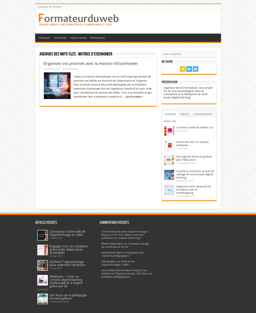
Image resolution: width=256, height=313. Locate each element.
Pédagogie (44, 37)
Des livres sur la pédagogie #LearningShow (68, 296)
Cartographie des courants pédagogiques (122, 254)
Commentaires (202, 114)
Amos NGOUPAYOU (113, 270)
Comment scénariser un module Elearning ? (122, 236)
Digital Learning (78, 37)
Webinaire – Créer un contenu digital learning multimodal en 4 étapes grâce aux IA (66, 281)
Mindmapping (97, 37)
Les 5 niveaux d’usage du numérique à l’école (125, 245)
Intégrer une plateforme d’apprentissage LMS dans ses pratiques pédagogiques (126, 273)
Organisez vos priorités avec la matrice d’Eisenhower (90, 63)
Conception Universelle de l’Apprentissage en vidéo (68, 233)
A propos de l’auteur (49, 6)
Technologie (60, 37)
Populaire (170, 114)
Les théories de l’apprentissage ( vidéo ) (118, 263)
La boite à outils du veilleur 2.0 (194, 127)
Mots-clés (170, 121)
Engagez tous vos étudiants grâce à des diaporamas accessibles (69, 250)
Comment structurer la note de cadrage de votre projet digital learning (195, 174)
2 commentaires (70, 69)
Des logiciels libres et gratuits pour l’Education (194, 158)
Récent (185, 114)
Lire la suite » (134, 96)
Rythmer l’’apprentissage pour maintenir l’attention (68, 263)
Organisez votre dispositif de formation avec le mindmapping (193, 189)
